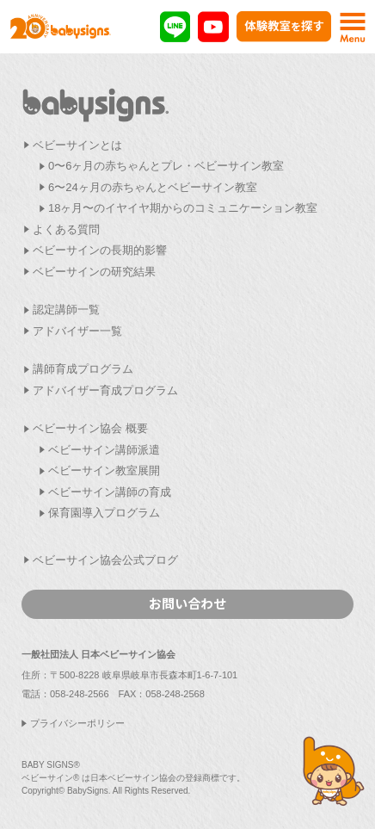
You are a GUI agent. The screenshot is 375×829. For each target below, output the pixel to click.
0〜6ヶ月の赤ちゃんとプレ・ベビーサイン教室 (166, 165)
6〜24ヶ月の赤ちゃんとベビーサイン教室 (152, 187)
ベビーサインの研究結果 (94, 271)
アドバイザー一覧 (77, 331)
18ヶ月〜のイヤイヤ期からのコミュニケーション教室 (182, 207)
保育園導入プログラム (104, 512)
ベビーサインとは (77, 145)
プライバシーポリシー (77, 723)
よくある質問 (66, 229)
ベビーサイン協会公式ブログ (105, 560)
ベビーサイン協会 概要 (90, 428)
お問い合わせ (187, 603)
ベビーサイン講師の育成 (109, 492)
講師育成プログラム (83, 368)
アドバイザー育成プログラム (105, 390)
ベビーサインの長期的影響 (100, 250)
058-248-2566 (79, 694)
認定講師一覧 (66, 309)
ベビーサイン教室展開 (104, 470)
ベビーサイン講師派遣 (104, 449)
